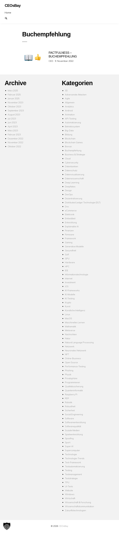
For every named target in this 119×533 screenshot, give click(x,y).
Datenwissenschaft (74, 178)
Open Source (71, 362)
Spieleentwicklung (74, 434)
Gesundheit (70, 250)
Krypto (68, 302)
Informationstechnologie (76, 274)
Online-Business (73, 358)
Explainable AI (72, 226)
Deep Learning (72, 182)
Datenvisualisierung (74, 174)
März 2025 (13, 90)
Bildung (68, 134)
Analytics (69, 106)
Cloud (68, 158)
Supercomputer (72, 450)
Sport (67, 442)
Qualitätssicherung (74, 386)
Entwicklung (71, 222)
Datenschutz (71, 170)
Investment (70, 282)
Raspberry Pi (71, 394)
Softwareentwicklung (75, 422)
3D (66, 90)
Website (69, 490)
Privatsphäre (71, 378)
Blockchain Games (74, 142)
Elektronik (69, 214)
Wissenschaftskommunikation (79, 506)
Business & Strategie (75, 154)
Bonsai (68, 146)
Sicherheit (70, 410)
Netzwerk (69, 346)
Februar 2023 (14, 134)
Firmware (69, 234)
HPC (67, 266)
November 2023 (15, 102)
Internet (68, 278)
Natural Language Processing (79, 342)
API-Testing (70, 118)
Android (69, 110)
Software (69, 418)
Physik (68, 374)
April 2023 (13, 126)
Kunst (67, 306)
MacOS (68, 318)
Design (68, 190)
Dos (67, 206)
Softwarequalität (73, 426)
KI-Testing (70, 298)
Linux (67, 314)
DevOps (69, 194)
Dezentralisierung (73, 198)
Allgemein (70, 102)
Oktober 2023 (14, 106)
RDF (67, 398)
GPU (67, 258)
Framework (70, 238)
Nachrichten (71, 334)
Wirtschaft (70, 498)
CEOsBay (63, 526)
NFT (67, 354)
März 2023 (13, 130)
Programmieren (72, 382)
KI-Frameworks (72, 290)
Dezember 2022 (15, 138)
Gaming (68, 242)
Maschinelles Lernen (75, 322)
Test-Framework (73, 462)
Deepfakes (70, 186)
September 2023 (16, 110)
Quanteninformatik (74, 390)
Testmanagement (73, 474)
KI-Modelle (70, 294)
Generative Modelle (74, 246)
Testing (68, 470)
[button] (7, 526)
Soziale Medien (72, 430)
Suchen (7, 17)
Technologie (71, 454)
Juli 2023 (12, 118)
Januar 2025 (14, 98)
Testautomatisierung (75, 466)
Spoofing (69, 438)
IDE (66, 270)
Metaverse (70, 330)
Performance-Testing (75, 366)
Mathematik (70, 326)
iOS (66, 286)
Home (8, 12)
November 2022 (15, 142)
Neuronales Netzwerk (75, 350)
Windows (69, 494)
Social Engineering (74, 414)
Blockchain (70, 138)
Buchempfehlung (73, 150)
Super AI (69, 446)
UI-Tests (69, 486)
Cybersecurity (71, 162)
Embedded (70, 218)
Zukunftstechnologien (75, 510)
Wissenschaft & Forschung (78, 502)
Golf (67, 254)
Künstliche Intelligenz (75, 310)
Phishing (69, 370)
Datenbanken (71, 166)
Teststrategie (71, 478)
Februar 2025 (14, 94)
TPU (67, 482)
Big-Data (69, 130)
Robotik (68, 402)
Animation (70, 114)
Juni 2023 (12, 122)
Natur (67, 338)
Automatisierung (73, 122)
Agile (67, 98)
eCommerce (71, 210)
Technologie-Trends (74, 458)
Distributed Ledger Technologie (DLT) (83, 202)
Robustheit (70, 406)
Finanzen (69, 230)
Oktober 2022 (14, 146)
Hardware (70, 262)
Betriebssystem (72, 126)
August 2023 (14, 114)
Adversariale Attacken (75, 94)
